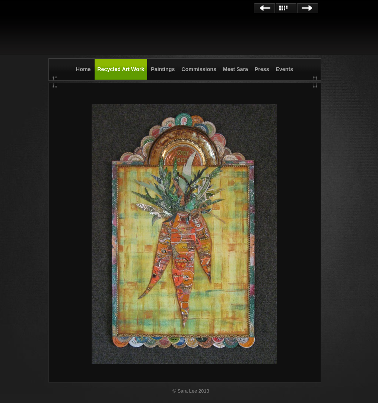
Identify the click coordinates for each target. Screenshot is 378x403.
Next (307, 8)
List (286, 8)
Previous (264, 8)
